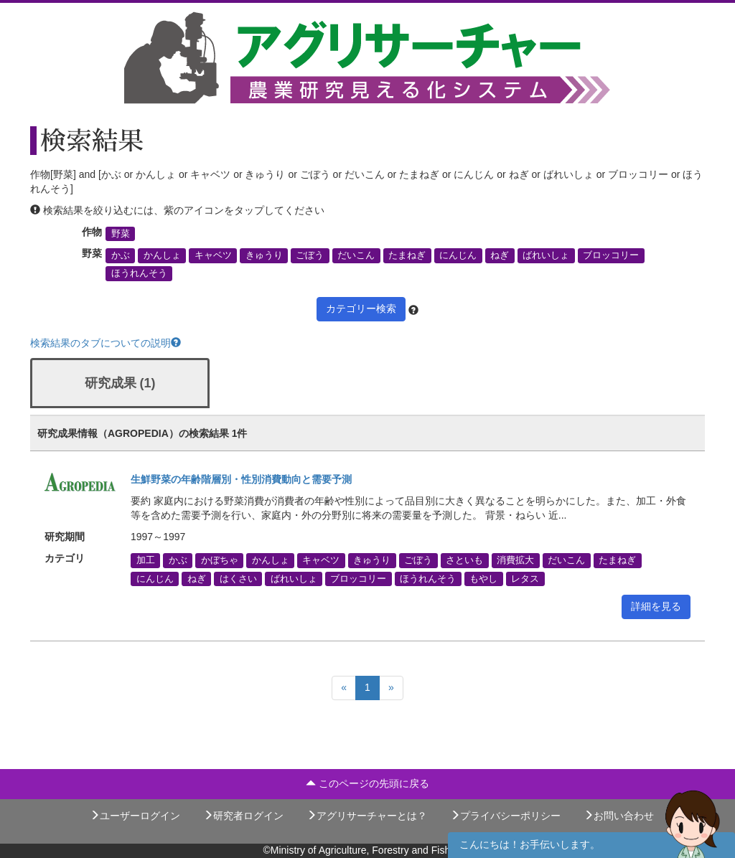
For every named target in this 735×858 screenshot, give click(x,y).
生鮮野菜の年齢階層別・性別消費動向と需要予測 (241, 479)
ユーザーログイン (135, 815)
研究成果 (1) (120, 383)
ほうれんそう (139, 273)
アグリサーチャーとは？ (366, 815)
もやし (483, 578)
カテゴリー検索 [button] (361, 308)
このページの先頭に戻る (367, 783)
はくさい (238, 578)
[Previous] (344, 688)
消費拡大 (515, 560)
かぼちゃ (219, 560)
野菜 (120, 234)
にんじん (458, 255)
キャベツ (213, 255)
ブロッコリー (611, 255)
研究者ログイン (243, 815)
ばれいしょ (546, 255)
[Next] (391, 688)
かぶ (120, 255)
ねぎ (499, 255)
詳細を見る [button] (656, 606)
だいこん (356, 255)
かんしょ (162, 255)
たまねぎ (407, 255)
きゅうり (264, 255)
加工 (145, 560)
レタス (525, 578)
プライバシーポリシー (505, 815)
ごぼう (310, 255)
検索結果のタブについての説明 (105, 343)
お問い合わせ (619, 815)
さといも (464, 560)
